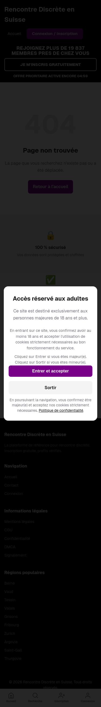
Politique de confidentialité (61, 410)
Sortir (51, 388)
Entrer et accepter (50, 371)
